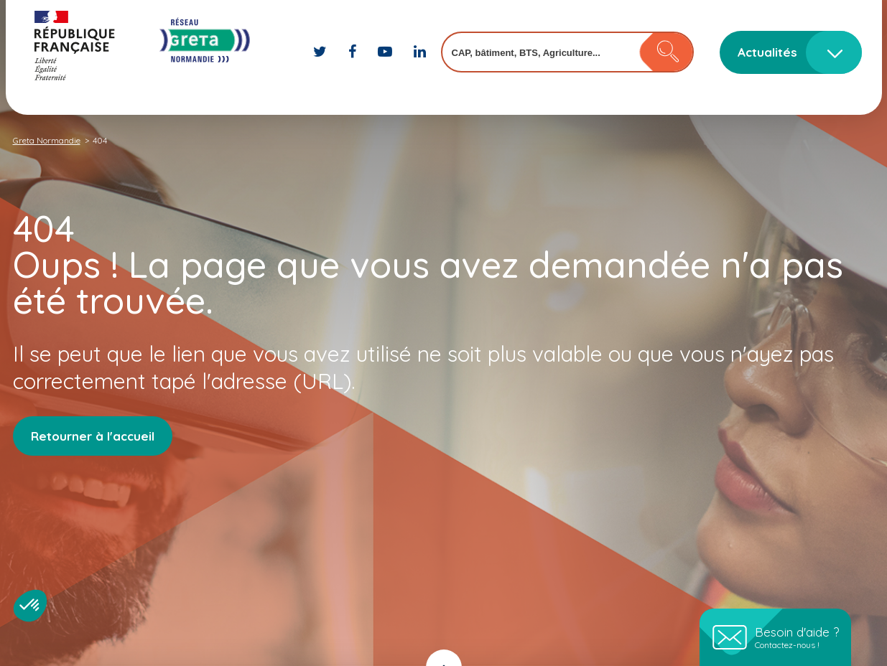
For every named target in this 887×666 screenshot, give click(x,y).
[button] (30, 605)
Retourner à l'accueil (92, 436)
